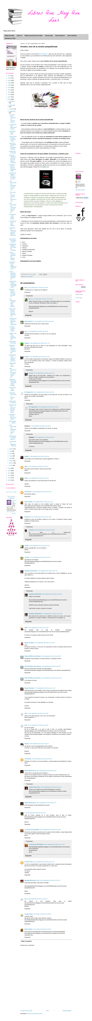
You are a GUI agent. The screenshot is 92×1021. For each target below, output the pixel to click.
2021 (9, 87)
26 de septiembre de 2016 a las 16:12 (54, 844)
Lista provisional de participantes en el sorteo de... (12, 185)
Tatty (25, 466)
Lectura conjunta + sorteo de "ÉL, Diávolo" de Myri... (12, 256)
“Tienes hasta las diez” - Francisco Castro (12, 139)
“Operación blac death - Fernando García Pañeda (12, 382)
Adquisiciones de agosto (12, 364)
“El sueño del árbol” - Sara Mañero (12, 223)
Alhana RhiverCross (30, 770)
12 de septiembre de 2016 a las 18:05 (43, 392)
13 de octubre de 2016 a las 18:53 (42, 929)
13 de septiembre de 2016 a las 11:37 (43, 501)
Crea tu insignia (79, 297)
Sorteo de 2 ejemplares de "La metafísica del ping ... (12, 146)
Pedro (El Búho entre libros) (32, 656)
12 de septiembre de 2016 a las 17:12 (39, 343)
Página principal (9, 35)
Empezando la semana (12, 152)
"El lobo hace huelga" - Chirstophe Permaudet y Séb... (12, 284)
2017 (9, 97)
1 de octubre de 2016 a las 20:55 (42, 914)
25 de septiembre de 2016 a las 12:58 (50, 829)
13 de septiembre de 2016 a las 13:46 (41, 517)
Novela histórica (60, 35)
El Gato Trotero (28, 861)
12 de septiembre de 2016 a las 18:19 (40, 426)
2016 (9, 99)
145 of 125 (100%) (11, 511)
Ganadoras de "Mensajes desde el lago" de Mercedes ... (12, 232)
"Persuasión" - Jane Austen (12, 389)
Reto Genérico (43, 54)
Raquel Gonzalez (29, 688)
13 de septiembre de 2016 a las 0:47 (42, 491)
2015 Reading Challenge (11, 497)
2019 (9, 92)
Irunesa (26, 356)
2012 (9, 475)
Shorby (26, 743)
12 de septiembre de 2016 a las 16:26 (37, 331)
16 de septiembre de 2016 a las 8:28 (51, 656)
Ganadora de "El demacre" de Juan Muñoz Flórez (12, 408)
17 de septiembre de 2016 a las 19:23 (38, 713)
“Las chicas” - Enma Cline (12, 133)
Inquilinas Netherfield (30, 570)
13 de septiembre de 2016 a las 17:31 (47, 570)
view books (14, 513)
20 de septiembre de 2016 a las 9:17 (46, 802)
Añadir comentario (26, 941)
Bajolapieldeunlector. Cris (31, 880)
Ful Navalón (27, 491)
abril (10, 458)
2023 (9, 82)
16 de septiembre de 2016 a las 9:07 (44, 437)
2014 (9, 470)
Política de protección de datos (34, 35)
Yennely (26, 557)
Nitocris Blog (28, 501)
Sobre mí (19, 35)
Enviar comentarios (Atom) (35, 1013)
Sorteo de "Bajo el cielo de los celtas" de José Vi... (12, 293)
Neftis (26, 478)
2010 (9, 480)
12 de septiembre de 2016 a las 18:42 (39, 456)
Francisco (27, 517)
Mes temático (29, 276)
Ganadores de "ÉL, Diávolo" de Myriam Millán (12, 167)
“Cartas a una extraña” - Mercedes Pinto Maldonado (12, 321)
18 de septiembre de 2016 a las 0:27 (39, 743)
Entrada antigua (67, 1010)
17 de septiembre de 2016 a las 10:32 (51, 678)
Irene (25, 713)
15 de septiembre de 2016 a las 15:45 (44, 642)
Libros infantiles (72, 35)
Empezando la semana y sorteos (12, 240)
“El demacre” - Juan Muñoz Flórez (12, 216)
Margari (26, 343)
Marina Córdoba (29, 642)
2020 (9, 90)
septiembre (12, 111)
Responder (27, 292)
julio (10, 451)
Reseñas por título (10, 38)
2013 (9, 473)
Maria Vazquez (28, 321)
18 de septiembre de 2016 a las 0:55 (42, 758)
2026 (9, 75)
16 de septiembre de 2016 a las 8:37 (51, 666)
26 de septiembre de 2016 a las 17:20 (44, 861)
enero (11, 465)
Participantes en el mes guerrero (12, 437)
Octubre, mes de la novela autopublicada (12, 336)
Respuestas (29, 296)
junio (10, 453)
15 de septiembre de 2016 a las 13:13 (44, 373)
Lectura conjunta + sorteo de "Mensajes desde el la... (12, 275)
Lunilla (26, 545)
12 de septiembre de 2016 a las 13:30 (38, 287)
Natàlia (26, 456)
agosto (11, 449)
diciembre (12, 101)
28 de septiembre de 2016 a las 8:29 (45, 530)
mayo (11, 456)
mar (25, 899)
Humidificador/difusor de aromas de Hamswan (12, 247)
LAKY (79, 182)
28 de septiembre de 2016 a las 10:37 (50, 880)
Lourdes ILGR (28, 914)
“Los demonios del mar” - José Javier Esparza (12, 302)
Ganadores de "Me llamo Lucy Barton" (12, 417)
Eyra (25, 287)
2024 (9, 80)
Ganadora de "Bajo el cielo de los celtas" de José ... (12, 176)
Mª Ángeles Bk (28, 392)
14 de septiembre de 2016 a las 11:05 (38, 627)
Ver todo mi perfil (80, 190)
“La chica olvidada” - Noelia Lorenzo (12, 329)
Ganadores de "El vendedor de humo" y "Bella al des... (12, 349)
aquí (47, 167)
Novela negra (49, 35)
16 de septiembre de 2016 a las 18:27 (52, 594)
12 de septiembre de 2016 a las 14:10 (43, 321)
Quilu (26, 627)
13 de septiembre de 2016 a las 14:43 (39, 545)
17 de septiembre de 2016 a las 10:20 (52, 613)
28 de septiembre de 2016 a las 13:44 (48, 407)
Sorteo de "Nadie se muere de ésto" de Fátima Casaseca (12, 159)
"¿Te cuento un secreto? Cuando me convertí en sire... (12, 197)
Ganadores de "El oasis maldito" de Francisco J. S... (12, 265)
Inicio (47, 1010)
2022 (9, 85)
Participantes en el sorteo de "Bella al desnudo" (12, 357)
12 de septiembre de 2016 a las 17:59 (39, 356)
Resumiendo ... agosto (12, 422)
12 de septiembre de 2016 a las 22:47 (38, 466)
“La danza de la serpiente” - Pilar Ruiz (12, 443)
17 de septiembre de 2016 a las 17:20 (45, 688)
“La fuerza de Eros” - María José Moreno (12, 126)
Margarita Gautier (79, 294)
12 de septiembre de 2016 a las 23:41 (38, 478)
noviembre (12, 105)
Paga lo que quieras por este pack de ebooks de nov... (12, 312)
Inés (25, 331)
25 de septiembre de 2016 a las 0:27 (36, 813)
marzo (11, 460)
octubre (11, 109)
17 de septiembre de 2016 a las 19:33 (38, 725)
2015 (9, 468)
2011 (9, 477)
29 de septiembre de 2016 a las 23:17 (37, 899)
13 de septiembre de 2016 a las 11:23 (42, 299)
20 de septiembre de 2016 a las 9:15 (46, 770)
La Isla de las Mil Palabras (31, 829)
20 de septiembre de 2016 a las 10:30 (51, 787)
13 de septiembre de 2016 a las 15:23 (40, 557)
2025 (9, 78)
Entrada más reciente (26, 1010)
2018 (9, 94)
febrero (11, 463)
